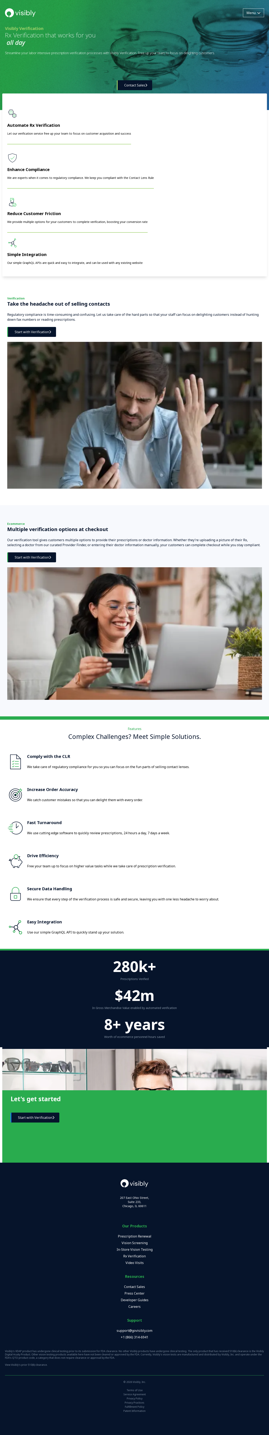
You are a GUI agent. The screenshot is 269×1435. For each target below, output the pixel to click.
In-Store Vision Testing (135, 1249)
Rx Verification (134, 1256)
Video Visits (135, 1262)
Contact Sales (134, 1286)
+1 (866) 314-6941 (134, 1337)
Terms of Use (135, 1390)
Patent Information (134, 1411)
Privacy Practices (134, 1402)
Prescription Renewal (134, 1236)
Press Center (134, 1293)
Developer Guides (134, 1300)
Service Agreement (134, 1394)
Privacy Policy (134, 1398)
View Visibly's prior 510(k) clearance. (26, 1365)
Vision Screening (135, 1243)
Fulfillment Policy (134, 1407)
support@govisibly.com (134, 1330)
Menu (253, 13)
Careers (134, 1306)
